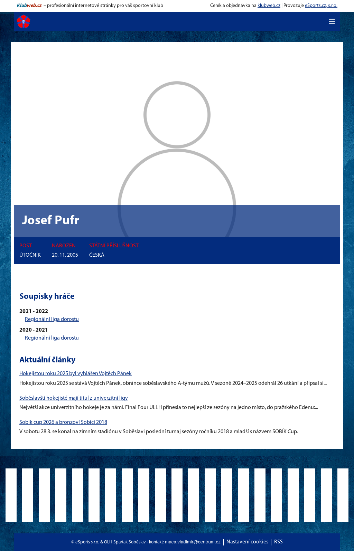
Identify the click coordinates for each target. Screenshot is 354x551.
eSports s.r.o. (87, 542)
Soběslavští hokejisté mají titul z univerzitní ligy (73, 398)
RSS (278, 542)
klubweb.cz (269, 5)
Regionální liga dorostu (52, 319)
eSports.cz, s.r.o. (321, 5)
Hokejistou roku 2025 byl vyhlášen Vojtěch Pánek (75, 374)
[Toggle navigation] (331, 21)
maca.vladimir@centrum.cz (193, 541)
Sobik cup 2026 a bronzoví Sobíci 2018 (63, 422)
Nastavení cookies (247, 542)
